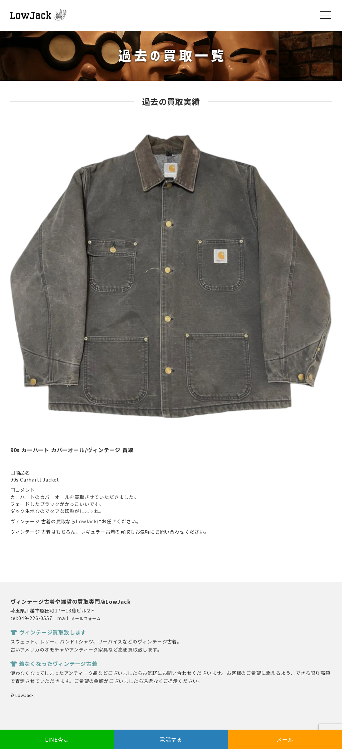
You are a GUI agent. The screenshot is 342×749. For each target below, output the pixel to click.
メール (285, 739)
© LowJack (22, 695)
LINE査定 (57, 739)
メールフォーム (86, 618)
